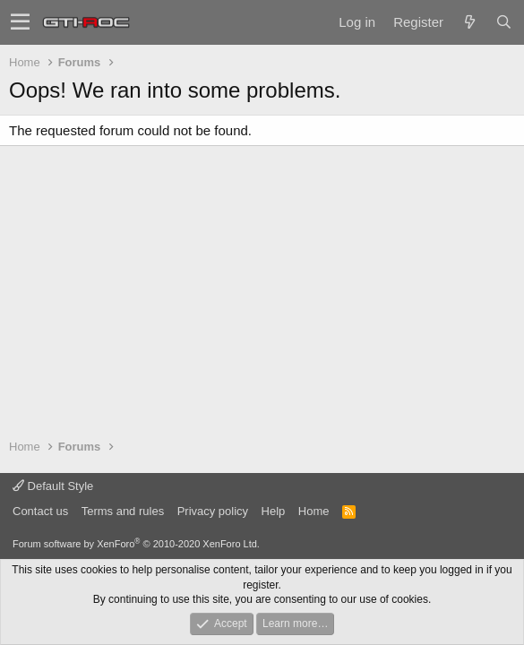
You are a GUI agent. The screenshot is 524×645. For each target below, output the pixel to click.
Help (274, 511)
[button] (20, 22)
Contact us (40, 511)
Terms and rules (123, 511)
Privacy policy (212, 511)
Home (314, 511)
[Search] (503, 22)
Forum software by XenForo (136, 543)
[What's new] (469, 22)
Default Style (53, 486)
